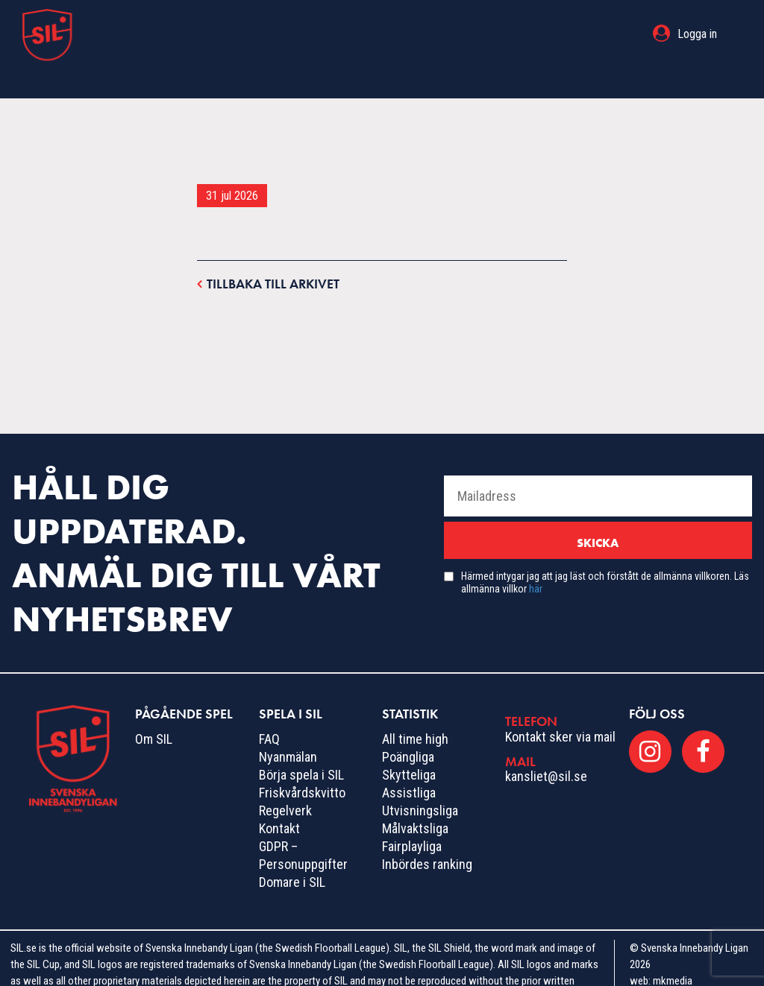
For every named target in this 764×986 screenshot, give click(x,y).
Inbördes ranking (427, 834)
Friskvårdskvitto (302, 763)
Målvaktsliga (415, 798)
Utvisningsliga (420, 781)
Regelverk (285, 781)
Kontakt (279, 798)
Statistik (491, 33)
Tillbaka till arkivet (268, 253)
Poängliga (408, 727)
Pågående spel (292, 33)
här (535, 559)
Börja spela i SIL (301, 745)
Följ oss (657, 683)
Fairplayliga (412, 816)
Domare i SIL (292, 852)
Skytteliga (409, 745)
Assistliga (409, 763)
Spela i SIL (401, 33)
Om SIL (153, 709)
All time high (415, 709)
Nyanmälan (288, 727)
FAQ (269, 709)
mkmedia (672, 951)
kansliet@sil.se (546, 746)
